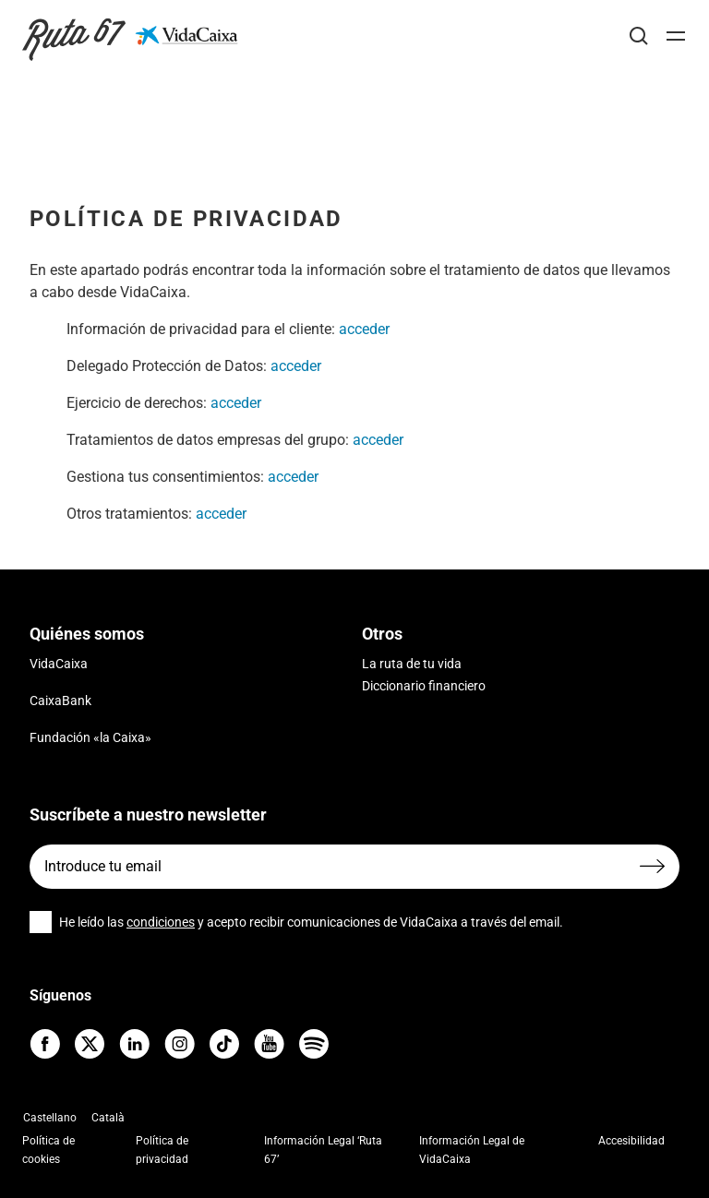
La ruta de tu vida (412, 663)
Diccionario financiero (424, 685)
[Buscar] (639, 36)
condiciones (160, 922)
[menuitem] (50, 1117)
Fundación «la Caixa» (90, 737)
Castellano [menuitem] (50, 1117)
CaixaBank (60, 700)
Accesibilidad (631, 1140)
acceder (364, 329)
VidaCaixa (59, 663)
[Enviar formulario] (652, 866)
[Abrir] (676, 36)
